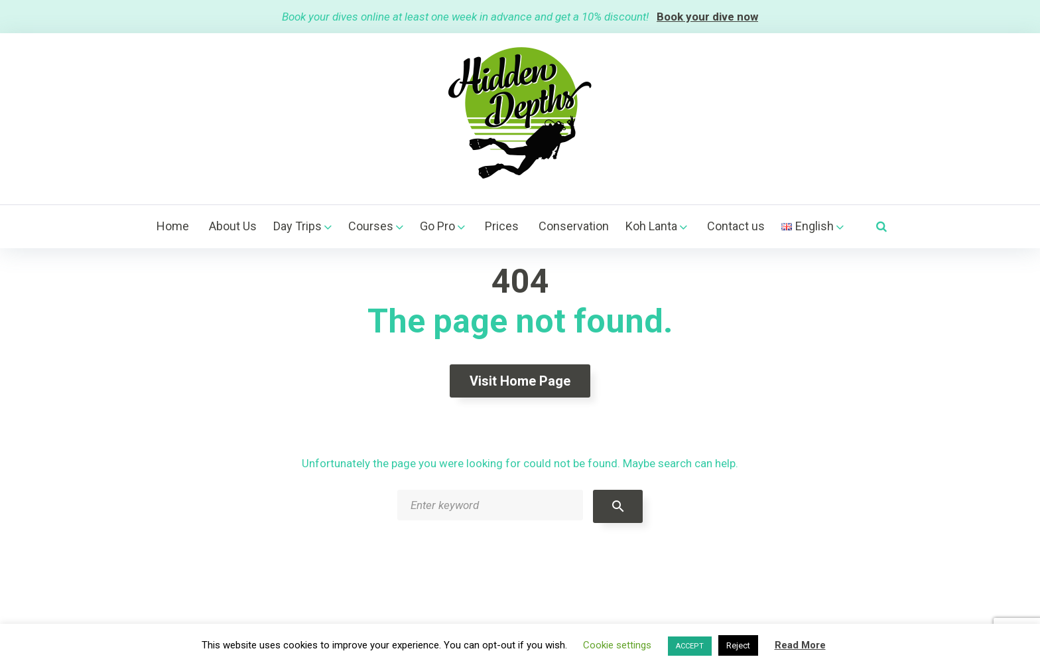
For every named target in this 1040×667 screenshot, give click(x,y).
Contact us (736, 226)
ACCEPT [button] (690, 646)
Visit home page (520, 381)
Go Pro (437, 226)
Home (173, 226)
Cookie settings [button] (617, 645)
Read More (800, 645)
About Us (233, 226)
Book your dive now (707, 16)
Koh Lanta (651, 226)
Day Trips (297, 226)
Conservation (574, 226)
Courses (370, 226)
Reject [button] (738, 645)
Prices (502, 226)
